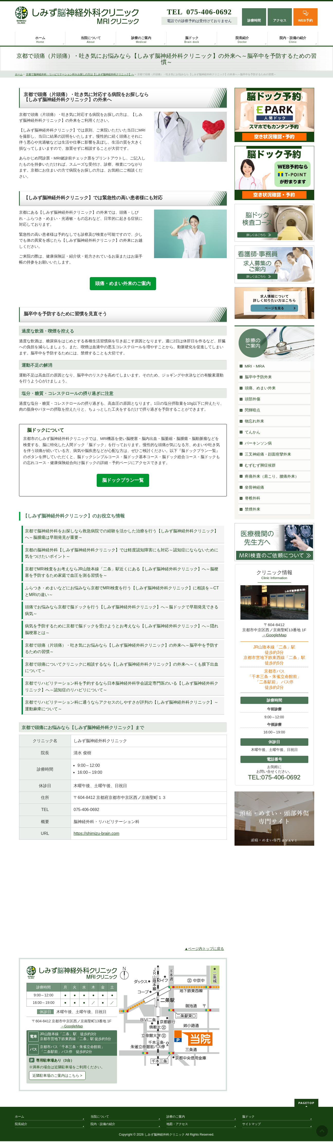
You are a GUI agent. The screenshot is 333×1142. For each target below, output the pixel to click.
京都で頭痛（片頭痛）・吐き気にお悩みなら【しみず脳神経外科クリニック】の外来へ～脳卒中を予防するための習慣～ (121, 649)
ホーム (19, 1117)
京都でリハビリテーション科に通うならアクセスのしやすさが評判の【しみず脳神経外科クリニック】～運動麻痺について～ (121, 706)
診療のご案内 (175, 1117)
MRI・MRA (255, 366)
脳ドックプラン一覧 (123, 480)
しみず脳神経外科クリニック (165, 1135)
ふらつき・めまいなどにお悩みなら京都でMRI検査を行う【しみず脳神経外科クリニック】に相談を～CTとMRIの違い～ (122, 592)
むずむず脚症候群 (260, 465)
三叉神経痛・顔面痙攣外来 (268, 454)
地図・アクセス (177, 1125)
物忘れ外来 (254, 421)
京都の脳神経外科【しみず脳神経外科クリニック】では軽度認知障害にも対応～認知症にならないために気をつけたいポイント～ (121, 554)
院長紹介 (21, 1125)
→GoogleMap (72, 1027)
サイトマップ (251, 1125)
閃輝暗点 (252, 410)
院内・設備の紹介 (103, 1125)
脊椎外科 (252, 498)
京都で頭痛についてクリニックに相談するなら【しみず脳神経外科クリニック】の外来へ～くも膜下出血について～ (121, 668)
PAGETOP (306, 1103)
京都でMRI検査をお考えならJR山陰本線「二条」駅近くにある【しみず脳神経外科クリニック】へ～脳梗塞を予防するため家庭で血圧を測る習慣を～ (122, 573)
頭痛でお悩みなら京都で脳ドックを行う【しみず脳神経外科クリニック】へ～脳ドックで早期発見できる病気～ (121, 611)
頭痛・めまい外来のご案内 (123, 283)
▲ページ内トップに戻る (204, 949)
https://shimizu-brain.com (96, 834)
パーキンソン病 (258, 443)
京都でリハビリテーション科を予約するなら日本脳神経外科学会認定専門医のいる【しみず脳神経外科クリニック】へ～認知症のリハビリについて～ (121, 687)
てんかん (252, 432)
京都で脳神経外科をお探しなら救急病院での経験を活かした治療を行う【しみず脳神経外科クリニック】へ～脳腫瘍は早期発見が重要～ (121, 534)
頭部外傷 (252, 399)
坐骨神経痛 (254, 487)
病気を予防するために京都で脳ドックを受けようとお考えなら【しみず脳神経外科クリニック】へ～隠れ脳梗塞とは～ (121, 630)
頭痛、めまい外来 (260, 388)
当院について (100, 1117)
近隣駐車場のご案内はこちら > (57, 1076)
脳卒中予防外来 (258, 377)
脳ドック (248, 1117)
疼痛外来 (272, 476)
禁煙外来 (252, 509)
